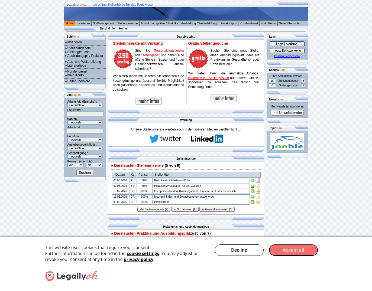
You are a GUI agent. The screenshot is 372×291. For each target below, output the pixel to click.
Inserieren (83, 23)
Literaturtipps (228, 23)
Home (70, 23)
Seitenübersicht (289, 23)
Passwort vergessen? (287, 56)
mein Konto (268, 23)
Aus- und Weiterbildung (84, 62)
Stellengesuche (127, 23)
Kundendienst (249, 23)
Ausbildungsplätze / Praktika (159, 23)
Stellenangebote (104, 23)
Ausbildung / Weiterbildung (199, 23)
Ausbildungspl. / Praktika (85, 56)
